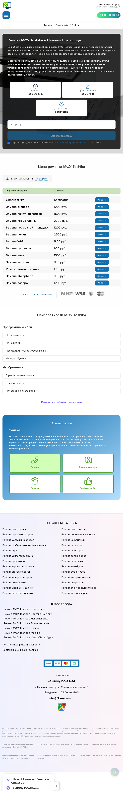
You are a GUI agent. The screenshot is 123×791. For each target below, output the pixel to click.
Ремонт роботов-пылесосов (78, 536)
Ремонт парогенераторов (17, 536)
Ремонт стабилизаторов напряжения (23, 546)
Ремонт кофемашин (73, 541)
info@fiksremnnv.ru (61, 691)
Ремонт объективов (73, 569)
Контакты (62, 668)
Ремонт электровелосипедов (78, 583)
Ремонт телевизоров (74, 555)
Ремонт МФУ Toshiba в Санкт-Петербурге (28, 631)
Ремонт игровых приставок (18, 564)
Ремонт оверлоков (72, 578)
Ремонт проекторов (13, 560)
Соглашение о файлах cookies (19, 643)
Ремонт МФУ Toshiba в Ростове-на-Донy (27, 608)
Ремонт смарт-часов (73, 532)
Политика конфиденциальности (20, 638)
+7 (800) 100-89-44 (108, 15)
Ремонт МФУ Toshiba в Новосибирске (25, 612)
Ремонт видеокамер (73, 560)
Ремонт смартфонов (14, 532)
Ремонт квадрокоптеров (16, 573)
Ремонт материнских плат (76, 573)
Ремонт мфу (9, 550)
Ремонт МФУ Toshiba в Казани (21, 622)
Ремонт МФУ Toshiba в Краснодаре (24, 603)
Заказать (101, 200)
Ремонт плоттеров (72, 550)
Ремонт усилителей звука (17, 555)
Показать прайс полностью (36, 297)
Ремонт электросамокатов (17, 587)
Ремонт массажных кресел (17, 541)
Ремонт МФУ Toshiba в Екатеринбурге (26, 617)
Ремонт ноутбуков (72, 564)
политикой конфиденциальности (71, 143)
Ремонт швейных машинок (17, 583)
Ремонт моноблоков (14, 578)
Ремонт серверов (72, 546)
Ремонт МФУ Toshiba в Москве (21, 627)
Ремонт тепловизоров (74, 587)
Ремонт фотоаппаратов (16, 569)
